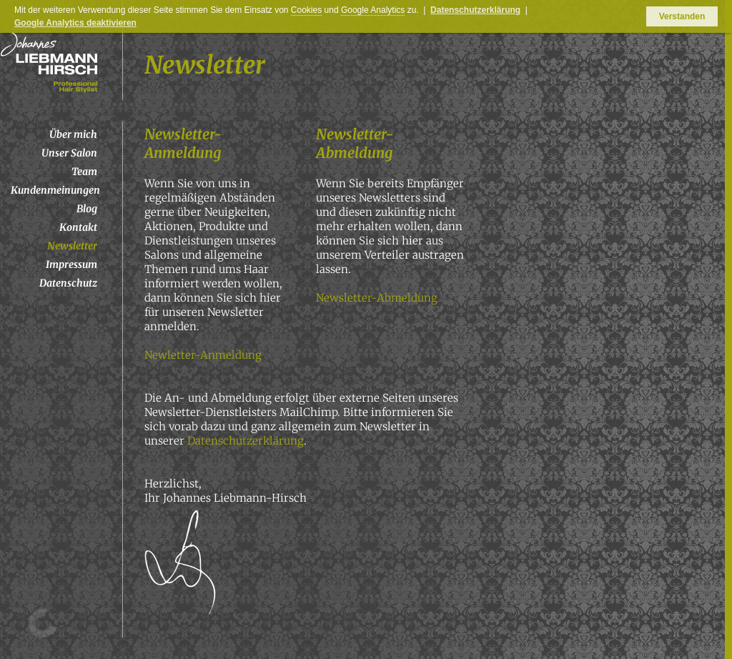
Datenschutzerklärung (245, 440)
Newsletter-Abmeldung (376, 297)
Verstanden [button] (682, 16)
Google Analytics (373, 10)
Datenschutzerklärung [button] (475, 10)
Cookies (306, 10)
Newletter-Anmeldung (203, 355)
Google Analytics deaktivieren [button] (75, 23)
